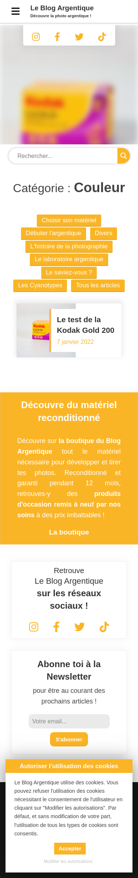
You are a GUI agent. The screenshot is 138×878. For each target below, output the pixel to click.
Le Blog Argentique (62, 8)
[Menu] (15, 11)
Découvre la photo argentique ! (61, 16)
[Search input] (65, 156)
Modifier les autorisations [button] (68, 861)
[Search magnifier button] (123, 155)
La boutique (69, 532)
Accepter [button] (70, 849)
